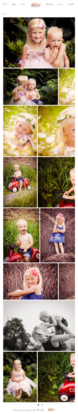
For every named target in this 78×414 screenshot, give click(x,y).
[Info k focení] (49, 4)
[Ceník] (23, 4)
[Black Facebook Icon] (42, 405)
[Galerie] (14, 4)
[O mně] (60, 4)
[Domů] (5, 4)
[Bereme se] (38, 405)
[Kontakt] (70, 4)
